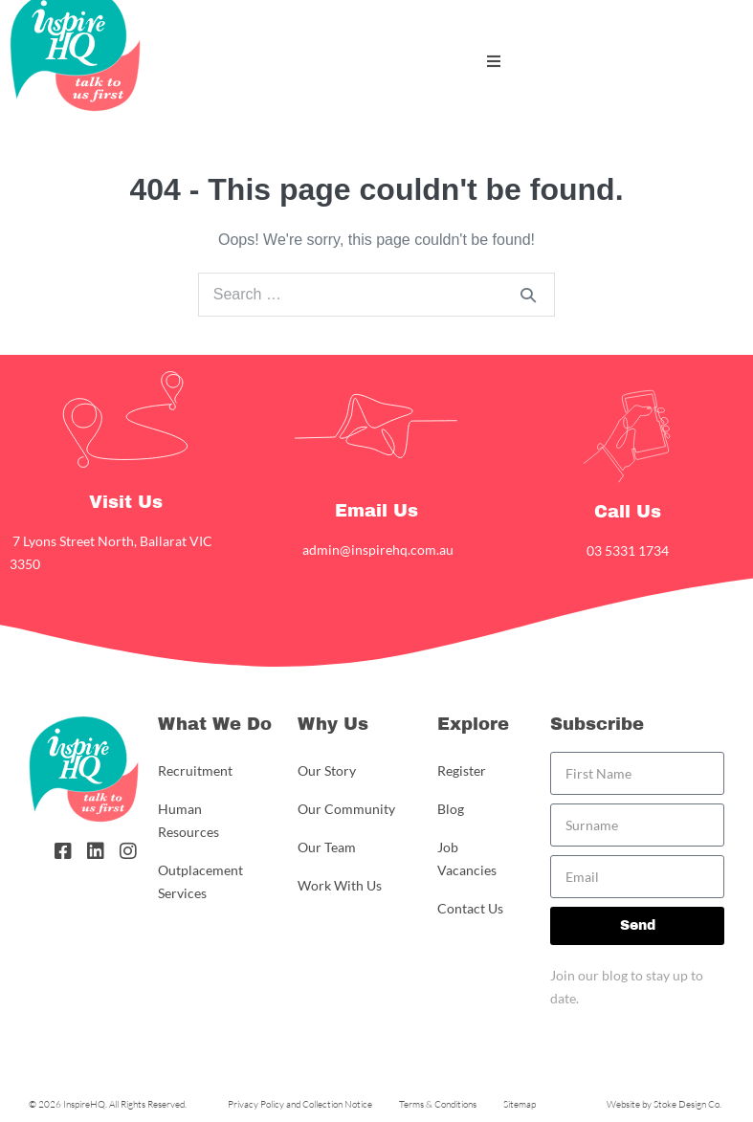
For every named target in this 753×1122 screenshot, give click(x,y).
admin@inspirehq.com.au (376, 549)
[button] (493, 60)
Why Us (333, 724)
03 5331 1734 (628, 550)
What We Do (215, 724)
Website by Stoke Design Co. (664, 1104)
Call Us (627, 511)
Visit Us (126, 502)
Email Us (376, 510)
